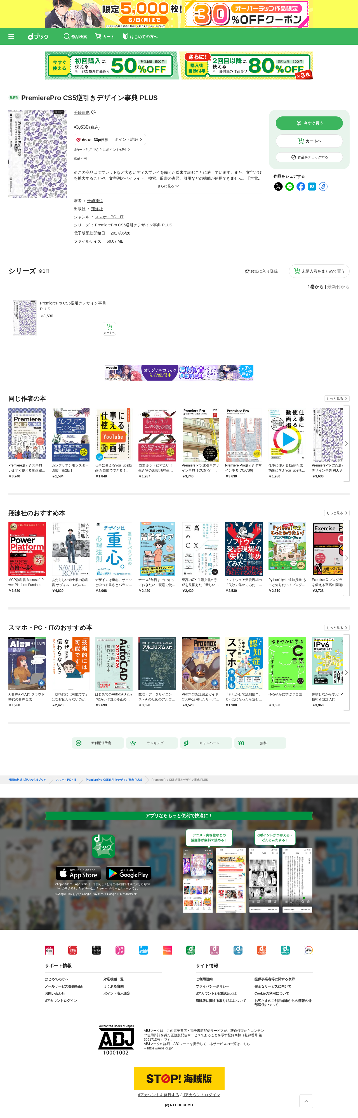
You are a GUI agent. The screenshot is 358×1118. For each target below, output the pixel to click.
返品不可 (80, 158)
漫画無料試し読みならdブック (27, 780)
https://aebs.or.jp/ (160, 1048)
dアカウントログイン (61, 1001)
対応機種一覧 (113, 979)
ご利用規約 (204, 979)
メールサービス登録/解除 (64, 986)
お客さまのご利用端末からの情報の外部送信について (283, 1003)
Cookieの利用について (272, 993)
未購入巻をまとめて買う (323, 271)
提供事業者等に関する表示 (275, 979)
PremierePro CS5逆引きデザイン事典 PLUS (73, 306)
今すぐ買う (313, 123)
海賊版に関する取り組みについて (221, 1001)
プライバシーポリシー (212, 986)
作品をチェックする (313, 157)
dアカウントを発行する (158, 1095)
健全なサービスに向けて (273, 986)
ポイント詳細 (126, 139)
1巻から (316, 287)
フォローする (93, 112)
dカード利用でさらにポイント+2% (100, 150)
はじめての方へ (56, 979)
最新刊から (338, 287)
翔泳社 (97, 209)
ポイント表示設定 (116, 993)
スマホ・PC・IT (109, 217)
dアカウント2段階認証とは (216, 993)
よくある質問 (113, 986)
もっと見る (334, 398)
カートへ (313, 141)
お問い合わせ (55, 993)
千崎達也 (82, 112)
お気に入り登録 (264, 271)
